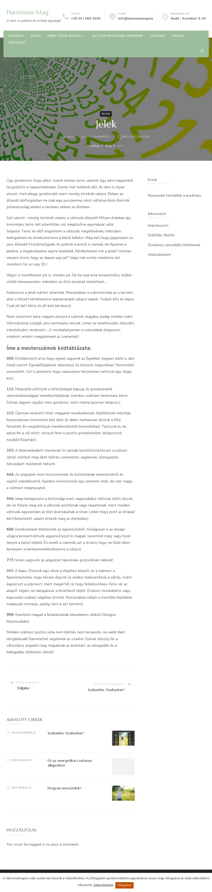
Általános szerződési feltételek (174, 244)
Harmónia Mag (27, 12)
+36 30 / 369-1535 (86, 18)
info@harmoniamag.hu (135, 18)
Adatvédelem (159, 254)
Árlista (178, 36)
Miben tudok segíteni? (65, 36)
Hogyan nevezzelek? (64, 788)
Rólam (36, 36)
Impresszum (158, 225)
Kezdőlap (16, 36)
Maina (70, 136)
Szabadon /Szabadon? (66, 733)
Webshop (157, 36)
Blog (106, 113)
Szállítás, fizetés (161, 235)
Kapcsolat (17, 43)
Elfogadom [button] (124, 885)
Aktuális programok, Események (117, 36)
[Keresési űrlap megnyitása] (202, 50)
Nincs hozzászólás (136, 137)
